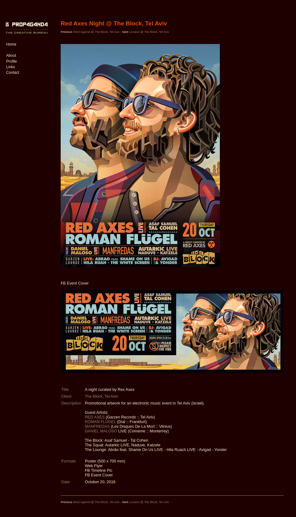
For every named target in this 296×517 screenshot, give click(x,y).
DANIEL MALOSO (101, 431)
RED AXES (95, 417)
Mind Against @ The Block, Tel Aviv (96, 31)
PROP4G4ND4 (25, 23)
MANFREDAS (97, 426)
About (11, 55)
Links (10, 67)
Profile (11, 61)
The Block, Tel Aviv (101, 396)
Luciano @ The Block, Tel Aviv (149, 31)
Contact (12, 72)
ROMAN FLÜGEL (100, 421)
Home (11, 44)
